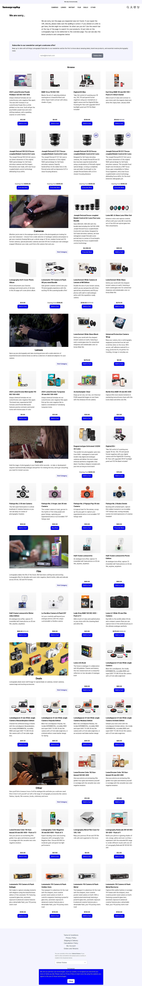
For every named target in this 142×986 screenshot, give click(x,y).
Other (93, 7)
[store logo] (11, 7)
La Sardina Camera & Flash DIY (54, 613)
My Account (71, 946)
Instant (72, 7)
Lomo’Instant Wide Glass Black (86, 334)
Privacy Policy (71, 938)
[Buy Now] (55, 528)
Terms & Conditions (71, 935)
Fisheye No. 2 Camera (20, 504)
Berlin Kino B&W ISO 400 (118, 392)
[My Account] (131, 7)
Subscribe (97, 56)
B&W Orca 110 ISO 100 (50, 92)
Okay (71, 981)
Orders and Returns (71, 949)
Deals (85, 7)
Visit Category (62, 252)
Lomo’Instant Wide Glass (116, 280)
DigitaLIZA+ (110, 446)
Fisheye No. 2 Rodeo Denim (116, 504)
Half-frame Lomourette (83, 556)
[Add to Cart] (22, 123)
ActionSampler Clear (82, 392)
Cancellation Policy (71, 943)
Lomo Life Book (80, 663)
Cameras (54, 7)
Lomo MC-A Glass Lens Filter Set (119, 215)
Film (79, 7)
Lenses (63, 7)
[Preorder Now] (23, 188)
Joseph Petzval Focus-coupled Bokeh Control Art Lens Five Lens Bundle (87, 218)
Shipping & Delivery (71, 941)
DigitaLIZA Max (80, 92)
